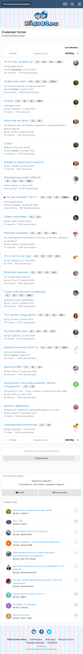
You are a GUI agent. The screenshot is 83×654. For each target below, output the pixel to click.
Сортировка (71, 48)
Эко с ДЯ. (18, 520)
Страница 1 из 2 (41, 53)
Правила (52, 642)
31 (29, 181)
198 (65, 197)
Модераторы (66, 639)
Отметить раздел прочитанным (41, 451)
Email (20, 492)
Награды (50, 639)
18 (59, 62)
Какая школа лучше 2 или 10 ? (29, 593)
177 (53, 81)
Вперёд (69, 53)
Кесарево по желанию (25, 604)
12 (39, 101)
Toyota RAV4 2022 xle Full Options (30, 531)
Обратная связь (17, 639)
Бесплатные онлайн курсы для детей (32, 510)
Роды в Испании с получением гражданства (36, 542)
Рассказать (60, 492)
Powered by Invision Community (41, 649)
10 (29, 295)
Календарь (36, 639)
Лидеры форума (35, 642)
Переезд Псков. (21, 615)
